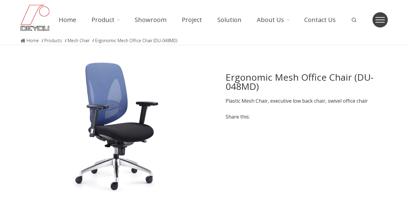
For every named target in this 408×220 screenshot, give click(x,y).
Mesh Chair (79, 40)
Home (33, 40)
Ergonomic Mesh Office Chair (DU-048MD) (136, 40)
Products (53, 40)
